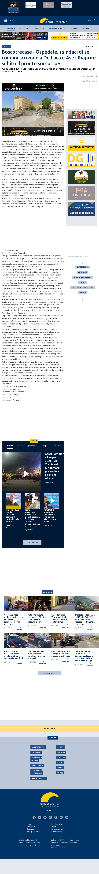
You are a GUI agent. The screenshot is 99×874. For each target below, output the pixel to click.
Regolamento (56, 824)
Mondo (86, 28)
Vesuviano (39, 28)
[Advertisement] (32, 228)
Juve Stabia (32, 445)
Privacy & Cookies (34, 831)
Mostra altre (49, 673)
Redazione (31, 826)
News (20, 445)
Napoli (45, 445)
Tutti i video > (32, 542)
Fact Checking (56, 831)
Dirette (57, 445)
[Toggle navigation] (9, 20)
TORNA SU (49, 728)
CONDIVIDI (87, 46)
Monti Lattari (24, 28)
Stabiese (11, 28)
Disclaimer (31, 829)
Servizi (29, 824)
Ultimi (10, 445)
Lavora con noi (57, 829)
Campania (74, 28)
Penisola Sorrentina (56, 28)
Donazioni (55, 826)
